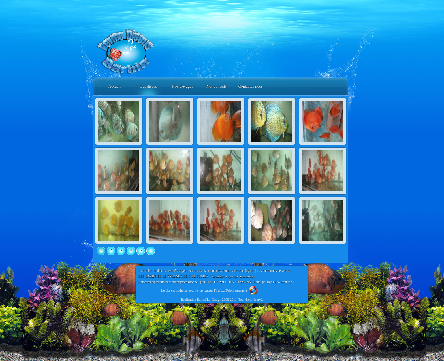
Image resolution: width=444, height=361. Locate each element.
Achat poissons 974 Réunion (272, 282)
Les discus (148, 86)
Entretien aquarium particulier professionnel (168, 282)
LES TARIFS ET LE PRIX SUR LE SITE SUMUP (173, 276)
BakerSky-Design (209, 300)
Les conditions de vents (273, 271)
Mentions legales (243, 271)
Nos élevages (182, 86)
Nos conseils (216, 86)
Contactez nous (250, 86)
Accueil (114, 86)
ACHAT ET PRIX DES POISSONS (226, 282)
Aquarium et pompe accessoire (232, 276)
